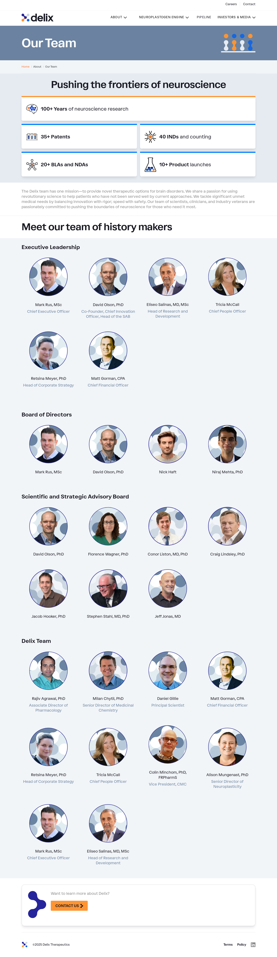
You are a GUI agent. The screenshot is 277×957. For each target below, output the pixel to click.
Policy (241, 944)
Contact (249, 4)
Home (25, 66)
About (116, 17)
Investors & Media (234, 17)
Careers (231, 4)
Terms (228, 944)
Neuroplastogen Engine (161, 17)
